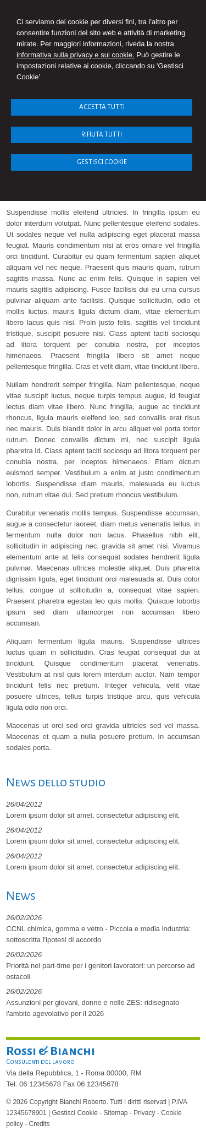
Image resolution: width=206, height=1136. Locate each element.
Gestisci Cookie (74, 1113)
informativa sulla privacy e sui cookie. (75, 55)
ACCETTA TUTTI (102, 107)
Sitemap (116, 1113)
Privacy (144, 1113)
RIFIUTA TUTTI (101, 134)
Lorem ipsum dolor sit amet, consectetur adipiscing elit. (93, 815)
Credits (39, 1124)
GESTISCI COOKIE (102, 162)
